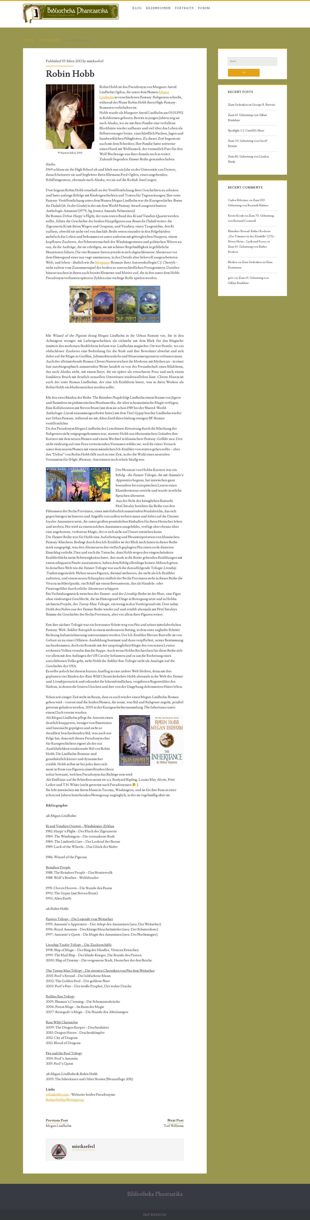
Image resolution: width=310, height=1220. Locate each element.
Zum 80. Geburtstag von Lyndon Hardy (248, 159)
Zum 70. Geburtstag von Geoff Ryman (247, 143)
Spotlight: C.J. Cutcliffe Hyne (246, 130)
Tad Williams (174, 1126)
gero (231, 278)
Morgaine (102, 262)
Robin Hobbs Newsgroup (65, 1100)
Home (29, 40)
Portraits (184, 8)
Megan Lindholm (58, 1126)
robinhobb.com (57, 1094)
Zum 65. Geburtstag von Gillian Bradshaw (247, 117)
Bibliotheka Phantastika (155, 1194)
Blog (137, 8)
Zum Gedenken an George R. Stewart (251, 104)
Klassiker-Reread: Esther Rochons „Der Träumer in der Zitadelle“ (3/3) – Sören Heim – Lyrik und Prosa (252, 236)
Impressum (155, 1215)
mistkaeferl (95, 61)
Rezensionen (158, 8)
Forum (204, 8)
